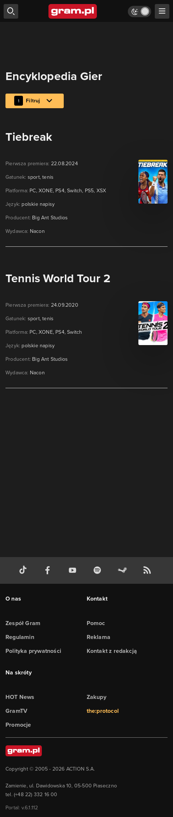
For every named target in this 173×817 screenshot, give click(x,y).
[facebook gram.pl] (49, 570)
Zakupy (96, 697)
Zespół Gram (22, 623)
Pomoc (96, 623)
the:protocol (103, 711)
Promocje (18, 724)
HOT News (20, 697)
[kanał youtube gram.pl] (74, 570)
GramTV (16, 711)
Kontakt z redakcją (112, 651)
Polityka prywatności (33, 651)
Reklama (98, 637)
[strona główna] (73, 11)
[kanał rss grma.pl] (148, 570)
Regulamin (19, 637)
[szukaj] (11, 11)
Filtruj (34, 101)
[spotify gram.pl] (99, 570)
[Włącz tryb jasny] (139, 11)
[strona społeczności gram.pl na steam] (124, 570)
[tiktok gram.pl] (24, 570)
